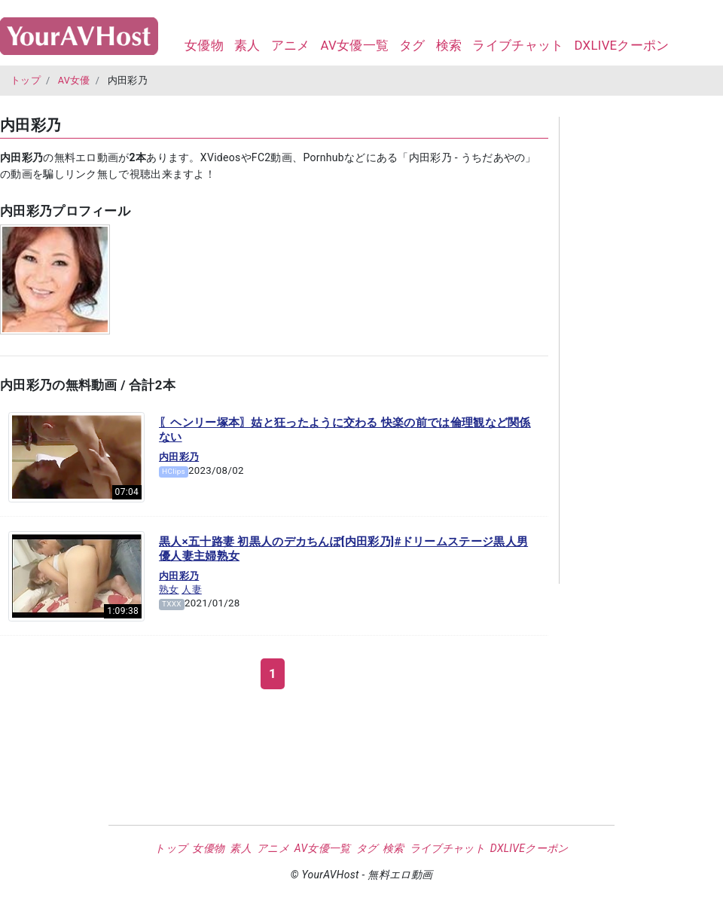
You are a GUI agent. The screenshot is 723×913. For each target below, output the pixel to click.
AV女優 (74, 80)
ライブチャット (517, 45)
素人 (247, 45)
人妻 (192, 589)
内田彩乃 (179, 457)
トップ (26, 80)
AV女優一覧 (354, 45)
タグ (412, 45)
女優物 (204, 45)
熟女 (169, 589)
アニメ (290, 45)
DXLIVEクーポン (621, 45)
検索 (449, 45)
